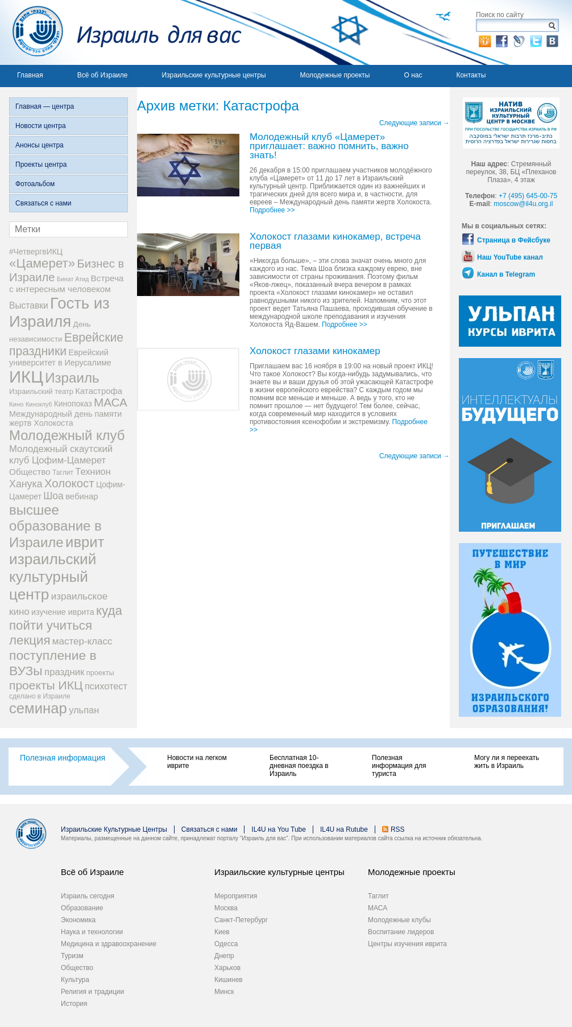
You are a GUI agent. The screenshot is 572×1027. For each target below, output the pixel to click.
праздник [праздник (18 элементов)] (64, 672)
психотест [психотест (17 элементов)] (106, 686)
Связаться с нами (43, 203)
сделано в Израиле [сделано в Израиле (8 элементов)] (40, 696)
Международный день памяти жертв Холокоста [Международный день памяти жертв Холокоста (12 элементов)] (65, 418)
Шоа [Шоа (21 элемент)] (53, 496)
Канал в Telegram (506, 274)
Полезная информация (62, 757)
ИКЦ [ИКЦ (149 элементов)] (26, 376)
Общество (77, 968)
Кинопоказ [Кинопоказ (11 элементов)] (73, 403)
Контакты (471, 75)
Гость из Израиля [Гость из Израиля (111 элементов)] (59, 312)
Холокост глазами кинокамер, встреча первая (335, 241)
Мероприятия (235, 896)
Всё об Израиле (102, 75)
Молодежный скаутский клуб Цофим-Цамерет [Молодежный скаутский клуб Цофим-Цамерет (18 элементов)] (61, 454)
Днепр (224, 956)
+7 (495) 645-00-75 (528, 196)
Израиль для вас (121, 32)
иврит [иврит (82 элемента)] (84, 542)
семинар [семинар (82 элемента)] (38, 708)
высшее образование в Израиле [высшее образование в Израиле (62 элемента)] (55, 526)
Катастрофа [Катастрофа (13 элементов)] (98, 391)
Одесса (226, 944)
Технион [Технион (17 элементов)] (92, 471)
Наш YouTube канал (510, 257)
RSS (398, 829)
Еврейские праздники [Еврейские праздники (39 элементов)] (66, 344)
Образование (82, 908)
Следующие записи (414, 123)
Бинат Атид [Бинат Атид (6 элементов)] (73, 279)
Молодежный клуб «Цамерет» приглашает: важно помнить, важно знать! (329, 147)
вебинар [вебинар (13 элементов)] (81, 496)
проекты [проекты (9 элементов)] (100, 672)
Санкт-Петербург (241, 920)
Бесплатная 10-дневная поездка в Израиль (299, 766)
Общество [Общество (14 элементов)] (30, 471)
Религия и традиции (92, 992)
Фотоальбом (35, 184)
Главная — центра (44, 106)
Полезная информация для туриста (399, 766)
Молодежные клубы (399, 920)
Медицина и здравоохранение (108, 944)
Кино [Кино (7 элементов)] (16, 404)
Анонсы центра (39, 145)
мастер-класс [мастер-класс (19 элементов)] (82, 641)
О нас (413, 75)
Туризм (72, 956)
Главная (30, 75)
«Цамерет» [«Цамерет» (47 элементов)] (42, 263)
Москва (226, 908)
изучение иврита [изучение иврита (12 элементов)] (62, 612)
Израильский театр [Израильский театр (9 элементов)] (41, 391)
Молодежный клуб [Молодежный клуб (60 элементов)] (67, 435)
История (74, 1004)
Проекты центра (41, 165)
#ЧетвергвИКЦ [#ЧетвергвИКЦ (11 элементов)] (36, 251)
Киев (222, 932)
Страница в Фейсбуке (513, 240)
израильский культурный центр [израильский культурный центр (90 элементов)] (52, 577)
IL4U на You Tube (278, 829)
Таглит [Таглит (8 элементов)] (62, 472)
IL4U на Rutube (344, 829)
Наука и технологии (92, 932)
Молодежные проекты (335, 75)
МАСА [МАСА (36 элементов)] (110, 402)
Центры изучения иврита (407, 944)
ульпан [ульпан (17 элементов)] (84, 710)
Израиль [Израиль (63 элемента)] (72, 377)
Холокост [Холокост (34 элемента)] (69, 483)
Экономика (78, 920)
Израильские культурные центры (213, 75)
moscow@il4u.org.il (523, 204)
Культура (75, 980)
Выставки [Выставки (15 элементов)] (28, 305)
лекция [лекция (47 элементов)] (29, 640)
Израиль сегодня (87, 896)
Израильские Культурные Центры (114, 829)
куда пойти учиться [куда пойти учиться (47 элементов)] (65, 617)
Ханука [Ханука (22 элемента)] (26, 484)
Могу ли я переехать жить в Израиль (506, 762)
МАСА (377, 908)
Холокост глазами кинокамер (315, 351)
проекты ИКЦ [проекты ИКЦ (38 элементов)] (46, 685)
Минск (224, 992)
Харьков (227, 968)
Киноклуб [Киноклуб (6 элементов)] (39, 404)
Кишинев (228, 980)
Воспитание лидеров (401, 932)
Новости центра (40, 126)
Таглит (378, 896)
